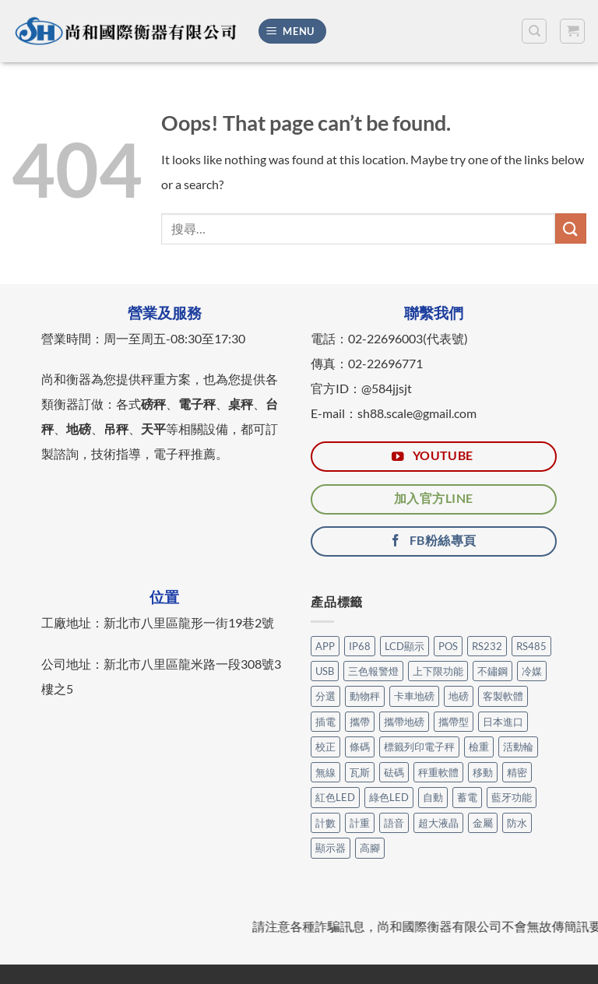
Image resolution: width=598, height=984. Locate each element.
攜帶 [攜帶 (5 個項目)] (360, 721)
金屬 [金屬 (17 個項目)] (483, 823)
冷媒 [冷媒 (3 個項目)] (532, 671)
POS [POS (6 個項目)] (448, 646)
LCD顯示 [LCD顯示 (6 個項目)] (404, 646)
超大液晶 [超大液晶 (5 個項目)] (438, 823)
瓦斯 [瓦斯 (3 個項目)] (360, 772)
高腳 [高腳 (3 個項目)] (370, 848)
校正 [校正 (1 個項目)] (325, 746)
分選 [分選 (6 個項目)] (325, 696)
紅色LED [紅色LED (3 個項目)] (335, 797)
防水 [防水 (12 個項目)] (517, 823)
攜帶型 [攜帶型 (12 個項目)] (453, 721)
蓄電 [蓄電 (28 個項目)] (467, 797)
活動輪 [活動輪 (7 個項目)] (518, 746)
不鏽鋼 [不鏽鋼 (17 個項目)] (492, 671)
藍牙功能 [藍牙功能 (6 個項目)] (511, 797)
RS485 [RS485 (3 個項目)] (531, 646)
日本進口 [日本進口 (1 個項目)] (503, 721)
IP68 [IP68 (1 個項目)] (360, 646)
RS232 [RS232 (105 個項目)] (487, 646)
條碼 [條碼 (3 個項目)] (360, 746)
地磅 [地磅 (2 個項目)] (458, 696)
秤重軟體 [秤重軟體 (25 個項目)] (438, 772)
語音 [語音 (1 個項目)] (394, 823)
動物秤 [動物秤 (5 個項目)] (365, 696)
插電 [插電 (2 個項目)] (325, 721)
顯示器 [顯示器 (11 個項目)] (330, 848)
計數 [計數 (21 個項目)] (325, 823)
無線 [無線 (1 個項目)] (325, 772)
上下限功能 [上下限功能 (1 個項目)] (438, 671)
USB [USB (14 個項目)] (324, 671)
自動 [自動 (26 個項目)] (433, 797)
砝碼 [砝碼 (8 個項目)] (394, 772)
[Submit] (570, 228)
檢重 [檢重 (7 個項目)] (479, 746)
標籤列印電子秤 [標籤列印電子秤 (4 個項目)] (419, 746)
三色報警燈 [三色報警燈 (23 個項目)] (373, 671)
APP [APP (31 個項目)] (325, 646)
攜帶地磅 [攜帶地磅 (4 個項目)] (404, 721)
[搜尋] (534, 31)
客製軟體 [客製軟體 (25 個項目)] (503, 696)
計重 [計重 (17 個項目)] (360, 823)
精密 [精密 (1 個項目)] (517, 772)
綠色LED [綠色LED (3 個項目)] (389, 797)
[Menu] (293, 31)
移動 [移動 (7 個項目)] (483, 772)
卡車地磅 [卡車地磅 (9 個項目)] (414, 696)
